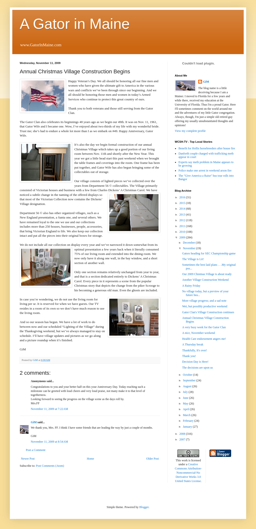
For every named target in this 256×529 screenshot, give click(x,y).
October (188, 374)
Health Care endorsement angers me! (204, 339)
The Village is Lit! (193, 259)
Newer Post (28, 458)
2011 (182, 226)
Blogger (144, 507)
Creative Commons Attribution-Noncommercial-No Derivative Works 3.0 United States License (188, 472)
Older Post (152, 458)
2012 (182, 220)
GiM (34, 422)
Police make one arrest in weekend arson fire (205, 170)
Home (90, 458)
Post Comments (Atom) (50, 465)
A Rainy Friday (191, 285)
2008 (182, 434)
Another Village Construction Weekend (205, 279)
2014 (182, 208)
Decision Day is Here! (195, 361)
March (187, 415)
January (188, 426)
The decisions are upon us (197, 367)
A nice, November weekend (198, 333)
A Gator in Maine (75, 24)
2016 (182, 197)
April (186, 409)
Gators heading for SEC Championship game (209, 253)
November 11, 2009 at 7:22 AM (49, 409)
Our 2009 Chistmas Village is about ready (207, 274)
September (189, 380)
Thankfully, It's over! (194, 350)
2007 (182, 439)
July (186, 392)
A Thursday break (192, 344)
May (186, 403)
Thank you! (189, 356)
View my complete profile (190, 131)
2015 (182, 203)
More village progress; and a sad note (204, 300)
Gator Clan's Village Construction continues (208, 312)
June (186, 398)
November (189, 248)
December (189, 242)
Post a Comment (35, 450)
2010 (182, 231)
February (188, 420)
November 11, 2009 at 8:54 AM (49, 441)
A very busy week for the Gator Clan (204, 327)
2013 (182, 214)
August (187, 386)
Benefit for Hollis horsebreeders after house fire (206, 148)
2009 (182, 237)
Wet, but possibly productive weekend (204, 306)
